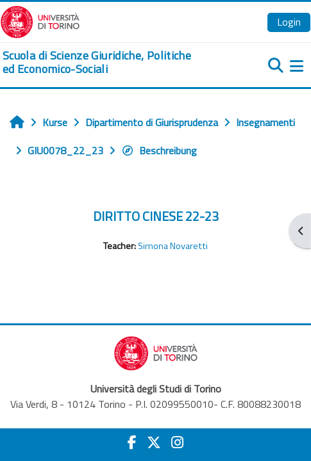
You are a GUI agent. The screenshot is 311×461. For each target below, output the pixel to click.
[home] (104, 62)
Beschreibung (159, 150)
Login (289, 21)
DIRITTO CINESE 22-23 (156, 216)
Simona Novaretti (173, 246)
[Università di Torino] (40, 20)
